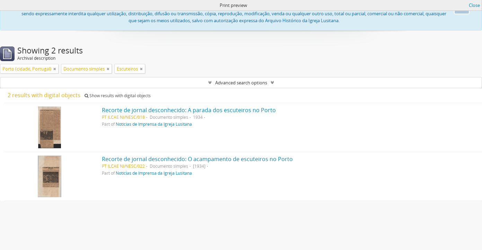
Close (474, 5)
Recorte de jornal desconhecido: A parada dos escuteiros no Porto (189, 110)
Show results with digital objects (118, 96)
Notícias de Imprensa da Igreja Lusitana (154, 124)
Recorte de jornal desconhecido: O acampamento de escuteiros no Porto (197, 159)
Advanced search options (241, 83)
